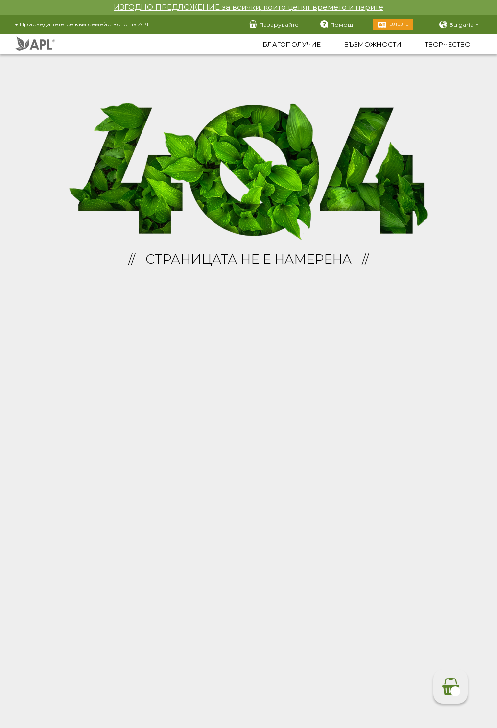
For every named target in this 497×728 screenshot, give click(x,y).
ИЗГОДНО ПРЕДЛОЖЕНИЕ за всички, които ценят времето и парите (248, 7)
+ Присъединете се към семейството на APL (82, 24)
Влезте (399, 24)
